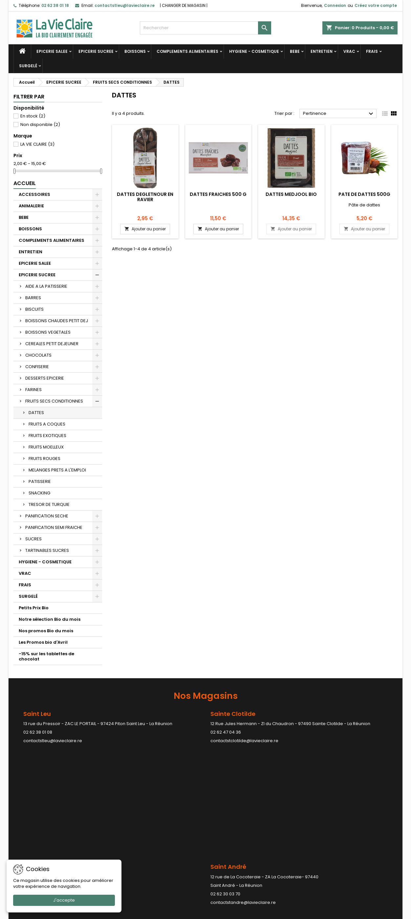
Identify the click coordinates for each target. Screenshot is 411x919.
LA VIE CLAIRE (37, 144)
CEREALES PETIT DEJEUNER (51, 344)
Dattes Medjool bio (291, 194)
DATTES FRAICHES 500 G (218, 194)
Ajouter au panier (145, 229)
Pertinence (339, 114)
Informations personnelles (238, 828)
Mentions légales (130, 828)
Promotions (25, 828)
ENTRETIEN (322, 51)
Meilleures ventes (32, 845)
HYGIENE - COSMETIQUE (254, 51)
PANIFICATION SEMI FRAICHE (53, 527)
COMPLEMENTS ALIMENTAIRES (187, 51)
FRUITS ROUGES (44, 458)
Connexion (335, 5)
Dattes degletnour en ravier (145, 197)
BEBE (295, 51)
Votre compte (230, 812)
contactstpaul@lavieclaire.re (179, 791)
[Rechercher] (205, 27)
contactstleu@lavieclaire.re (52, 741)
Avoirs (217, 845)
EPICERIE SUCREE (96, 51)
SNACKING (39, 493)
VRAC (349, 51)
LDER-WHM (231, 912)
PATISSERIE (40, 481)
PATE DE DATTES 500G (364, 194)
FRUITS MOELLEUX (46, 447)
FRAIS (372, 51)
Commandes (224, 836)
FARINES (33, 389)
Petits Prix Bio (34, 608)
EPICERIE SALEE (52, 51)
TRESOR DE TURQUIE (49, 504)
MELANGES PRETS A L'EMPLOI (57, 470)
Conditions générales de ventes (146, 836)
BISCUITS (34, 309)
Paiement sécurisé (132, 845)
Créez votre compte (376, 5)
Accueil (24, 183)
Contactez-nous (129, 853)
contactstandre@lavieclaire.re (56, 791)
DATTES (36, 412)
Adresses (220, 853)
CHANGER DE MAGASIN (184, 5)
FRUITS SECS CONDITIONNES (54, 401)
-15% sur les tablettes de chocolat (46, 656)
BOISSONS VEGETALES (48, 332)
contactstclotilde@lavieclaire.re (244, 741)
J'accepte (64, 900)
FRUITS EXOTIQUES (47, 435)
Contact (322, 812)
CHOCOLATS (38, 355)
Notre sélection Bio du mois (49, 619)
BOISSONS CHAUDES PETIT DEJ (56, 321)
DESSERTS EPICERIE (44, 378)
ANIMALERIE (31, 206)
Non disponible (40, 124)
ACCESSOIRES (34, 194)
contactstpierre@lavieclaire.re (305, 800)
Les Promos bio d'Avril (43, 642)
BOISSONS (135, 51)
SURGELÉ (28, 66)
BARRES (33, 298)
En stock (32, 116)
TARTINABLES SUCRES (47, 550)
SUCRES (33, 539)
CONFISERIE (37, 367)
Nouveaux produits (33, 836)
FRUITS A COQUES (47, 424)
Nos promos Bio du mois (46, 631)
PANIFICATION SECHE (46, 516)
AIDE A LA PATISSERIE (46, 286)
